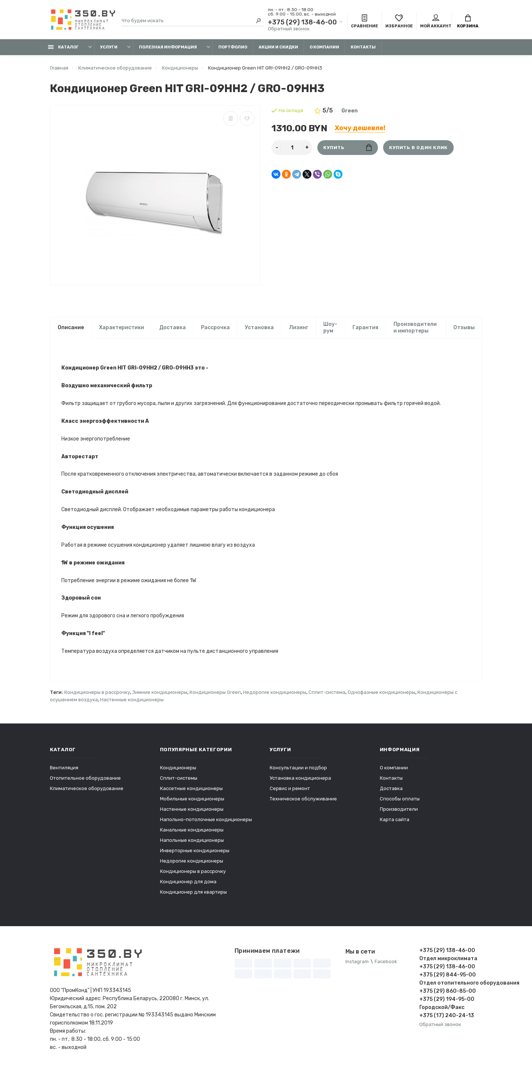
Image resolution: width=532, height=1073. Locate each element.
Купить (347, 147)
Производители (399, 811)
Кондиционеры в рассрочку (97, 694)
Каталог (63, 47)
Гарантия (365, 327)
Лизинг (298, 327)
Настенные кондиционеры (132, 702)
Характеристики (121, 327)
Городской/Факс (441, 1009)
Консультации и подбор (298, 770)
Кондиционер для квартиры (193, 894)
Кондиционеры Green (215, 694)
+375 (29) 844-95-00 (447, 977)
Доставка (172, 327)
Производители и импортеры (415, 327)
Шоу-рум (330, 327)
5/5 (323, 110)
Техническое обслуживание (303, 801)
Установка (259, 327)
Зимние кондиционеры (159, 694)
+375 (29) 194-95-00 (446, 1001)
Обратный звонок (289, 28)
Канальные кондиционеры (192, 832)
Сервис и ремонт (290, 790)
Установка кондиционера (300, 780)
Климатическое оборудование (86, 790)
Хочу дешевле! (360, 128)
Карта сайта (394, 821)
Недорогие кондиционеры (274, 694)
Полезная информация (168, 47)
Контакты (363, 47)
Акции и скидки (278, 47)
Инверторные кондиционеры (194, 853)
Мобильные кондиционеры (192, 801)
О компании (324, 47)
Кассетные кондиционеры (191, 790)
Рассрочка (215, 327)
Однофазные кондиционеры (381, 694)
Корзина (467, 21)
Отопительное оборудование (85, 780)
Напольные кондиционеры (192, 842)
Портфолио (232, 47)
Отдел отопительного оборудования (450, 985)
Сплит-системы (178, 780)
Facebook (386, 963)
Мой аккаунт (435, 21)
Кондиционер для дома (188, 884)
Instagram (357, 963)
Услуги (108, 47)
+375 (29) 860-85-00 (447, 993)
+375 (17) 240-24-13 (446, 1018)
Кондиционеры (178, 770)
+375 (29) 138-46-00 (302, 22)
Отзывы (464, 327)
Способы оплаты (400, 801)
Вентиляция (64, 770)
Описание (71, 327)
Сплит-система (326, 694)
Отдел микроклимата (448, 961)
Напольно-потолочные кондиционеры (206, 821)
